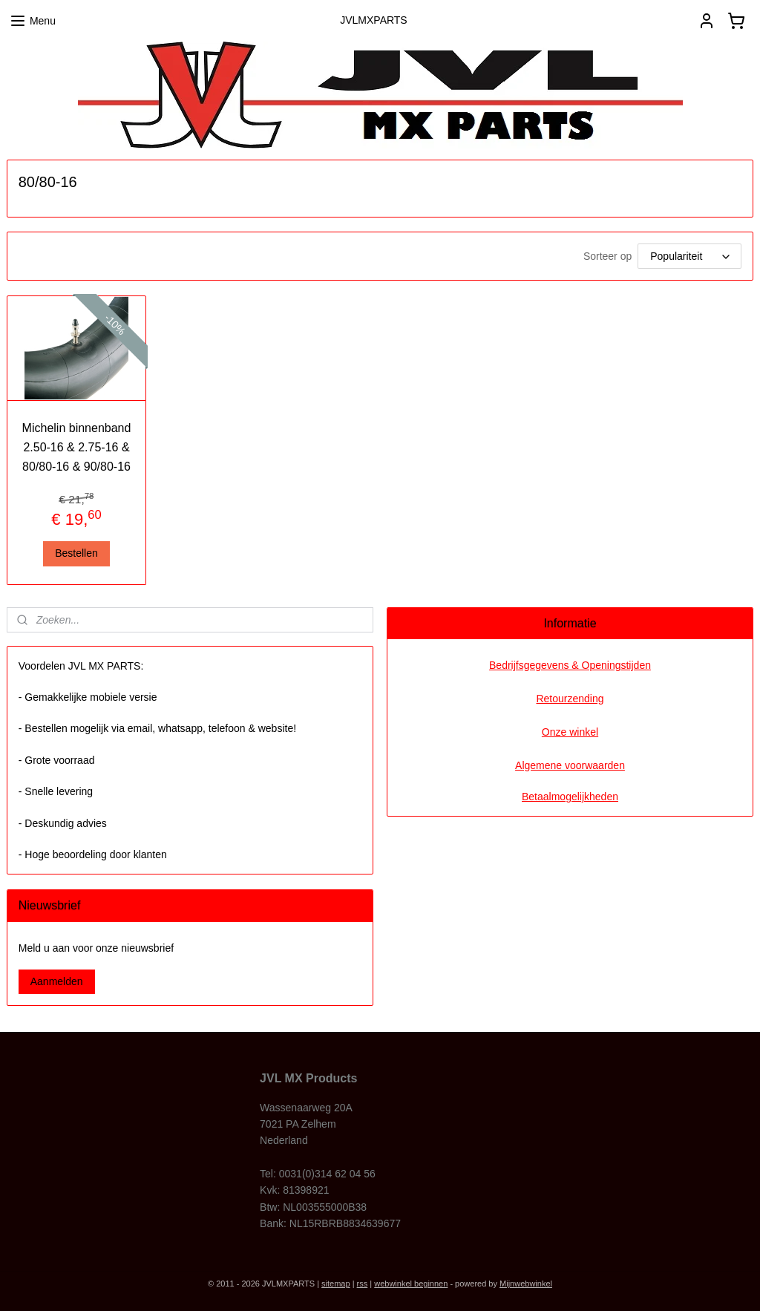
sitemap (335, 1283)
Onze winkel (570, 732)
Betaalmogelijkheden (570, 796)
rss (362, 1283)
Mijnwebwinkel (525, 1283)
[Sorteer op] (689, 256)
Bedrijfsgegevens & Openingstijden (570, 665)
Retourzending (569, 698)
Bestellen (76, 553)
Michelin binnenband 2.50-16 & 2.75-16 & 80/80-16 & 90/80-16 (76, 447)
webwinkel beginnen (411, 1283)
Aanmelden (56, 981)
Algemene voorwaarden (570, 765)
